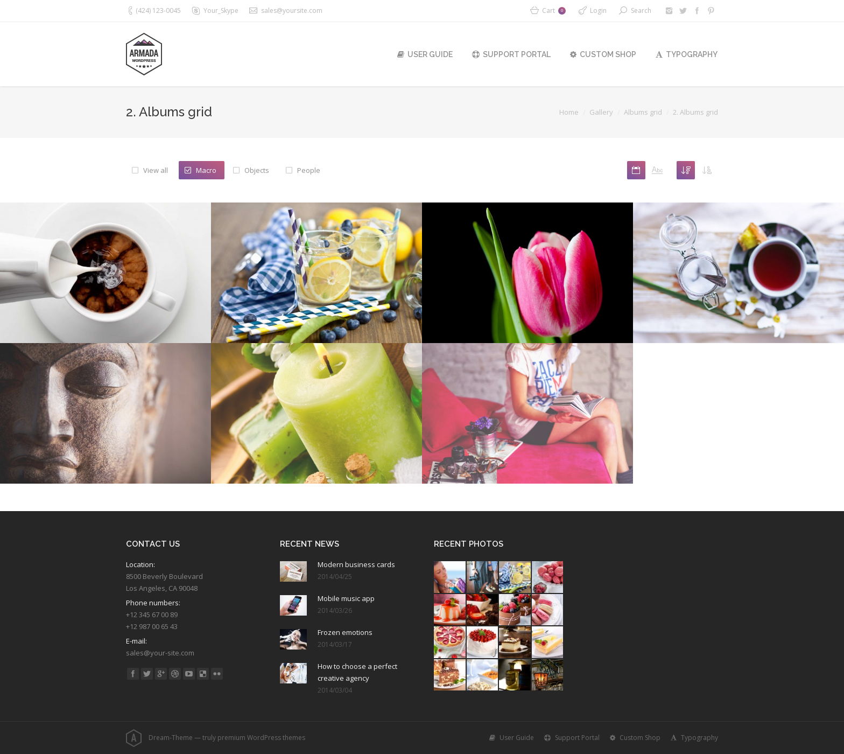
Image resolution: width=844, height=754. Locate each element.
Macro (206, 170)
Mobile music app (346, 598)
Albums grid (643, 112)
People (308, 170)
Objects (256, 170)
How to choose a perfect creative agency (357, 672)
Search (641, 10)
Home (569, 112)
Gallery (601, 112)
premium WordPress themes (261, 737)
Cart (554, 10)
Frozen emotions (345, 632)
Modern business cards (356, 564)
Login (598, 10)
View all (155, 170)
